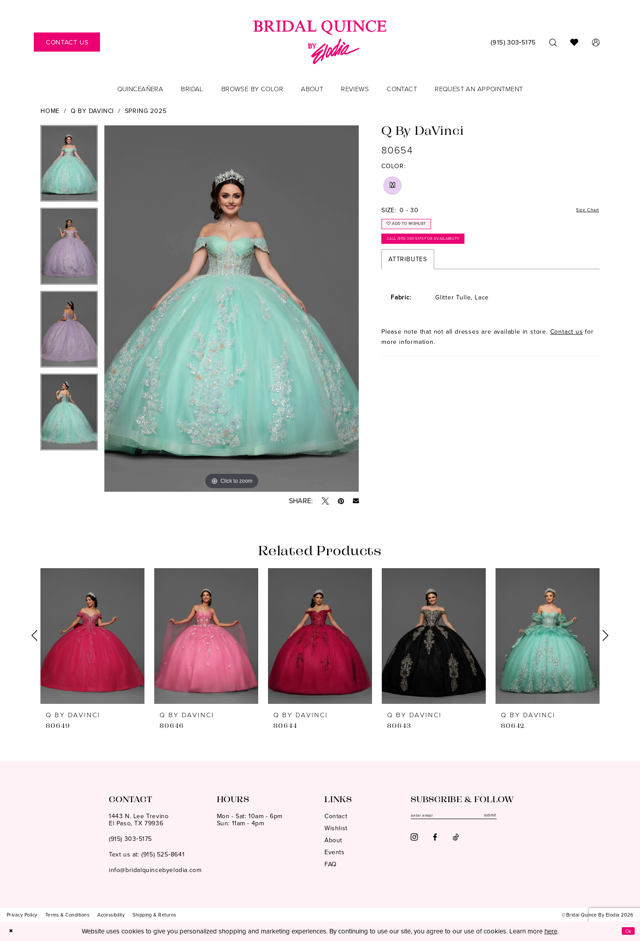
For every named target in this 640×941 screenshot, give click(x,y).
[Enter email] (471, 817)
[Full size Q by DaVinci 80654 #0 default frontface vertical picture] (231, 308)
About (333, 840)
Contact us (566, 344)
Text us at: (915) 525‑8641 (146, 854)
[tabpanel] (69, 166)
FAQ (330, 864)
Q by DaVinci (92, 111)
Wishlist (336, 828)
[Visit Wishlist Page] (574, 42)
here (550, 931)
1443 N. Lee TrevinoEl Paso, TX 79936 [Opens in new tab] (138, 820)
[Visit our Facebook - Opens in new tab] (435, 840)
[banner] (320, 42)
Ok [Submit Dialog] (625, 931)
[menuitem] (67, 42)
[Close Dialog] (12, 931)
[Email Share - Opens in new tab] (356, 501)
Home (50, 111)
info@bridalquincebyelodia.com (155, 870)
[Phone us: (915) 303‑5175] (513, 42)
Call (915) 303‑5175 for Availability (440, 249)
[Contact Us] (67, 42)
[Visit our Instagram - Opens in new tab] (414, 840)
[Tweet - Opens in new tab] (325, 501)
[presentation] (92, 636)
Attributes (407, 271)
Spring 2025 (146, 111)
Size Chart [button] (583, 210)
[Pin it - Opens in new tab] (341, 501)
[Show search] (553, 42)
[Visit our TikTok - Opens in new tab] (455, 840)
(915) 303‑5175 (130, 839)
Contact (335, 816)
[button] (595, 42)
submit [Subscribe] (522, 817)
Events (334, 852)
